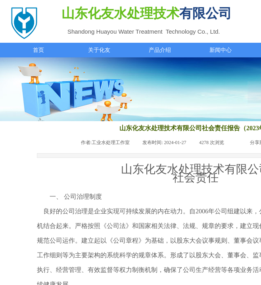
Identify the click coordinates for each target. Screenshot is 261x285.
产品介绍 (160, 50)
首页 (38, 50)
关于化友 (99, 50)
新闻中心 (220, 50)
